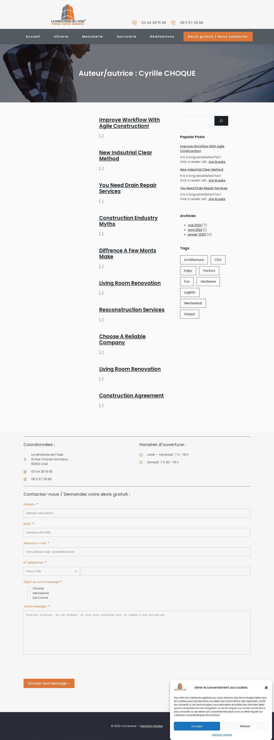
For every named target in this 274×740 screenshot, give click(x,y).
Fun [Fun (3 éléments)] (187, 281)
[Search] (221, 120)
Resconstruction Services (132, 310)
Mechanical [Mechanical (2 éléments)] (193, 303)
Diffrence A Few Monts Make (127, 254)
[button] (266, 688)
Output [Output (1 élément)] (189, 314)
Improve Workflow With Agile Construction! (129, 123)
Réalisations (162, 36)
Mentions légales (222, 734)
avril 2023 (195, 230)
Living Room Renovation (130, 283)
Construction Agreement (131, 396)
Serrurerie (127, 36)
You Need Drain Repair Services (128, 188)
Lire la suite (217, 162)
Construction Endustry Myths (128, 221)
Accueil (33, 36)
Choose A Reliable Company (122, 340)
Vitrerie (61, 36)
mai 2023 (194, 225)
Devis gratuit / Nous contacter (218, 36)
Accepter (197, 726)
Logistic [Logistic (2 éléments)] (189, 292)
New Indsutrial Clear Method (125, 156)
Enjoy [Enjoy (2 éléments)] (188, 270)
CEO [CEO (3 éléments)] (218, 260)
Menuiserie (92, 36)
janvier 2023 (197, 234)
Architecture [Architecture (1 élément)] (194, 260)
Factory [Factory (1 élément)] (209, 270)
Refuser (245, 726)
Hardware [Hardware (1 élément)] (208, 281)
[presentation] (52, 667)
